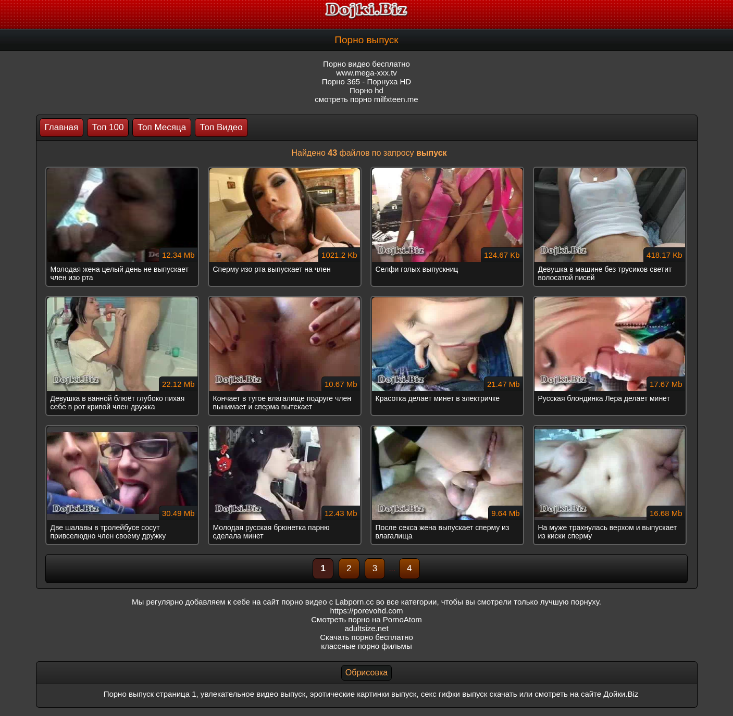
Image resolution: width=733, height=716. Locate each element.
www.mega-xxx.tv (366, 72)
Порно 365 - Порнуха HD (366, 81)
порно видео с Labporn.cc (327, 601)
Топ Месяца (162, 127)
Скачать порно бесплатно (366, 637)
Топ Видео (221, 127)
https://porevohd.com (366, 610)
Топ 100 (108, 127)
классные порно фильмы (366, 646)
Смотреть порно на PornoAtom (366, 619)
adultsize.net (366, 628)
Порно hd (366, 90)
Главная (62, 127)
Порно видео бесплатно (366, 63)
